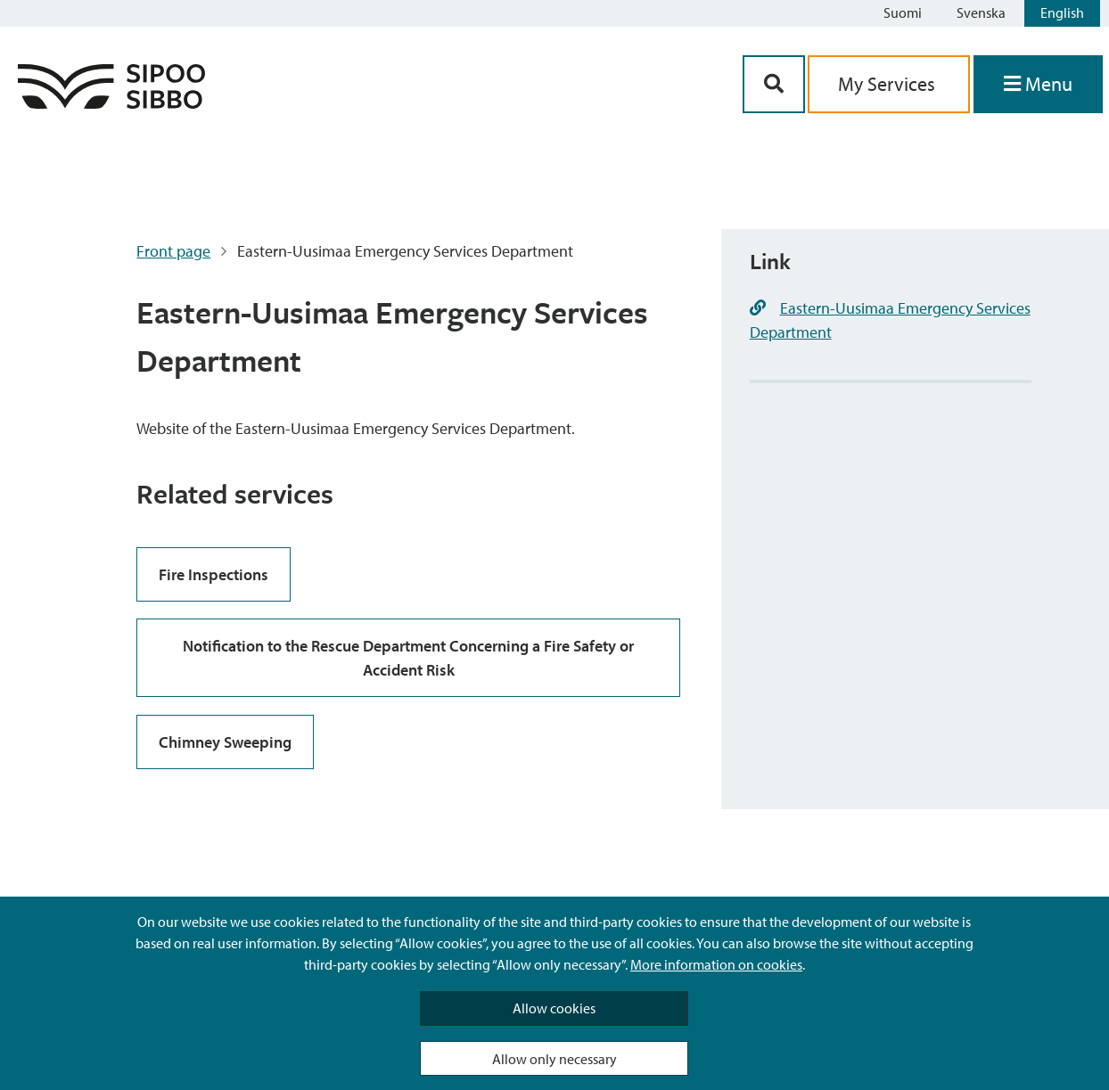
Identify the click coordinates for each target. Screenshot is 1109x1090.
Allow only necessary (554, 1059)
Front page (173, 251)
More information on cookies (716, 964)
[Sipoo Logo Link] (111, 103)
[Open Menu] (1038, 84)
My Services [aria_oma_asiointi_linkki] (889, 83)
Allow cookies (554, 1008)
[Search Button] (774, 84)
